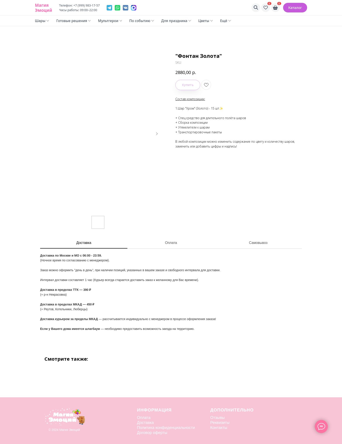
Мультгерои (110, 20)
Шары (42, 20)
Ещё (225, 20)
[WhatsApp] (117, 7)
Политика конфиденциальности (166, 427)
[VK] (125, 7)
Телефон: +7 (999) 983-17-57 (79, 5)
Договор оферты (152, 432)
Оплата (171, 243)
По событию (141, 20)
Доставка (83, 243)
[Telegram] (109, 7)
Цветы (205, 20)
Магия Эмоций (43, 8)
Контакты (218, 427)
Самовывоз (258, 243)
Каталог (295, 7)
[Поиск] (255, 7)
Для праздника (176, 20)
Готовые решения (73, 20)
